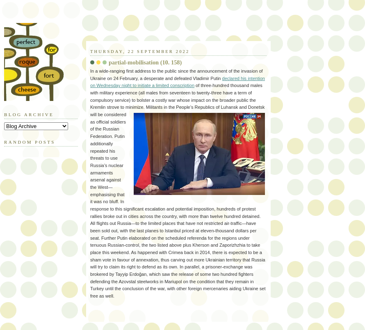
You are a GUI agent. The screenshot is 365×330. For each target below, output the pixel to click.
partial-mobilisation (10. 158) (145, 62)
